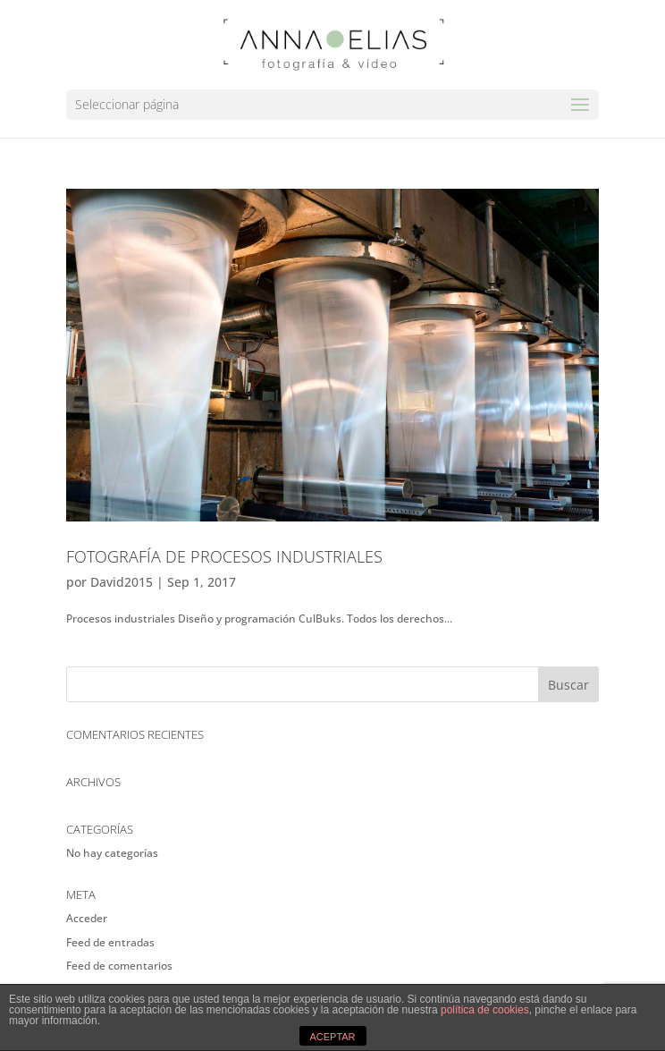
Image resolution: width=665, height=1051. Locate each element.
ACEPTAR (332, 1036)
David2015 (121, 581)
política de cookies (485, 1010)
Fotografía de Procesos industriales (224, 556)
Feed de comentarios (119, 965)
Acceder (86, 918)
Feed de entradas (110, 942)
